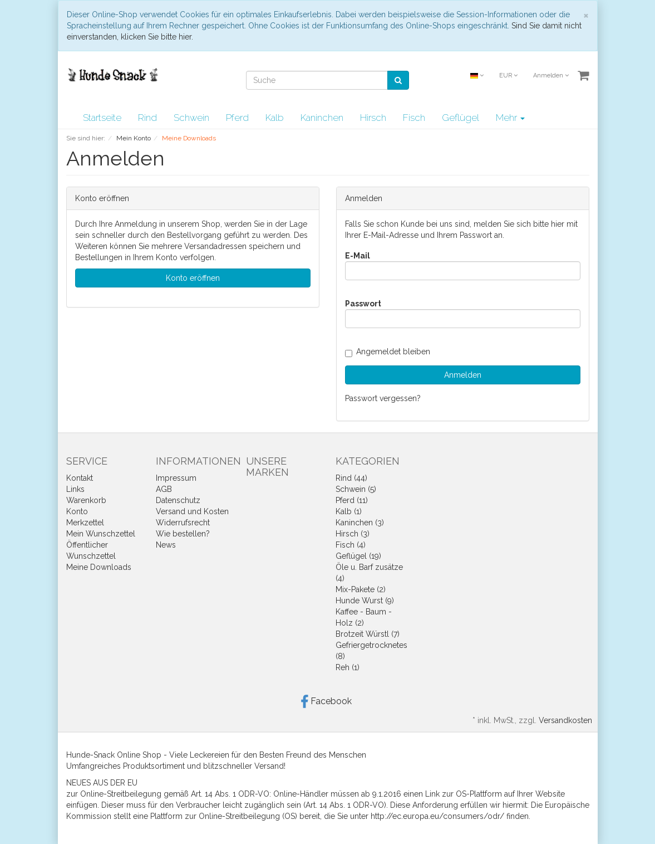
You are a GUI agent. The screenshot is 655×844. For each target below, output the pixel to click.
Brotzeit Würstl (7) (368, 634)
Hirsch (373, 117)
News (166, 544)
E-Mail (357, 255)
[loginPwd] (462, 318)
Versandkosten (565, 720)
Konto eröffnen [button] (193, 278)
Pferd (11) (352, 500)
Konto (77, 511)
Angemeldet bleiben (387, 351)
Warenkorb (86, 500)
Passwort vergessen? (383, 398)
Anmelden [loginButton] (462, 374)
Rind (147, 117)
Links (75, 489)
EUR (508, 75)
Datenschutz (178, 500)
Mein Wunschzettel (100, 533)
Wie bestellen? (183, 533)
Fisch (414, 117)
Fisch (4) (351, 544)
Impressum (176, 478)
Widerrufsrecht (183, 522)
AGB (164, 489)
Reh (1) (347, 667)
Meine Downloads (98, 567)
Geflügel (460, 117)
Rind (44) (351, 478)
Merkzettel (85, 522)
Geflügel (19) (358, 556)
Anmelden (551, 75)
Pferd (237, 117)
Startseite (102, 117)
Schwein (191, 117)
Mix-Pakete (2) (361, 589)
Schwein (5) (356, 489)
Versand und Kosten (192, 511)
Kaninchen (322, 117)
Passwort (363, 303)
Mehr (510, 117)
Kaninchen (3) (360, 522)
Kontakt (79, 478)
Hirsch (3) (353, 533)
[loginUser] (462, 270)
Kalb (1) (349, 511)
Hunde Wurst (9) (365, 600)
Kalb (274, 117)
